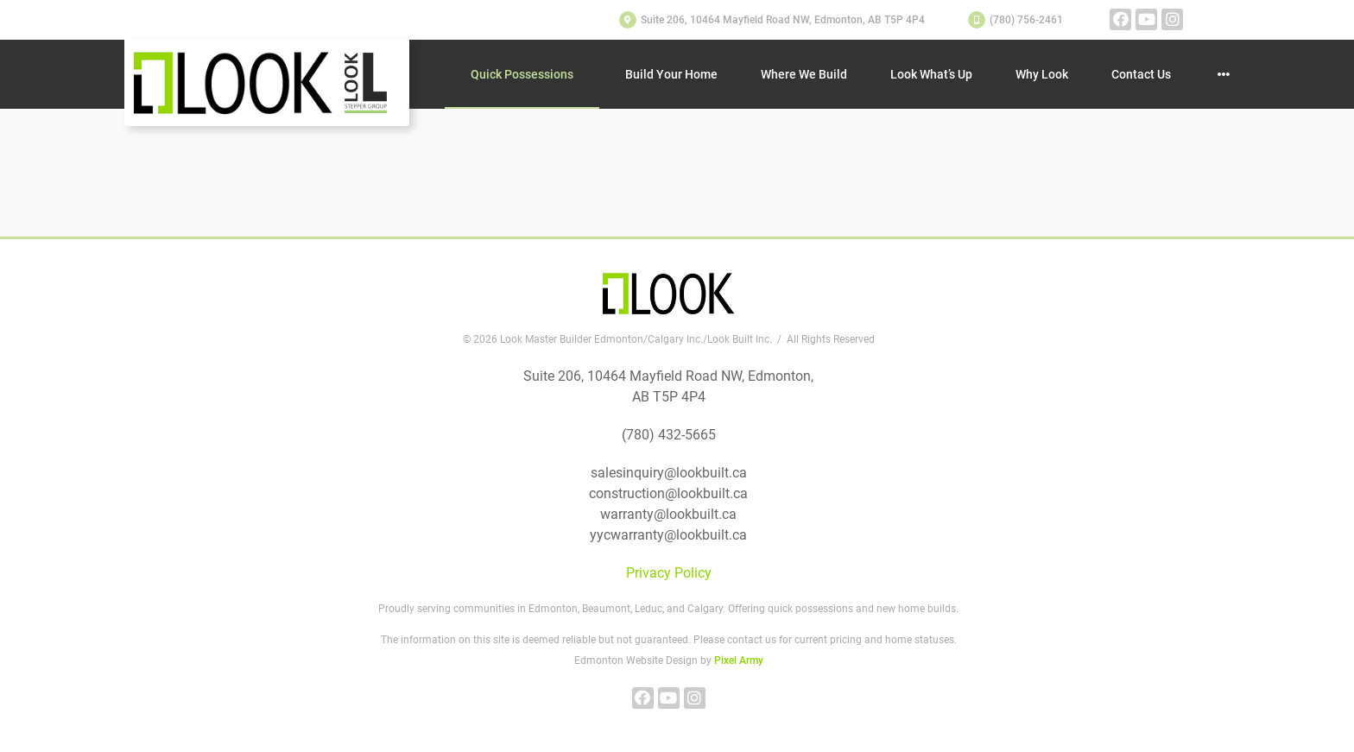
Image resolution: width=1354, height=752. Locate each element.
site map (395, 197)
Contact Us (1141, 74)
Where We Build (804, 74)
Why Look (1041, 74)
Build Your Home (671, 74)
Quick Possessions (522, 74)
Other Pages (1223, 74)
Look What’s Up (931, 74)
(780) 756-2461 (1026, 20)
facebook (1120, 19)
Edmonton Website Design (636, 660)
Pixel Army (738, 660)
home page (261, 197)
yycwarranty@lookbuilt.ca (668, 535)
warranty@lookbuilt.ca (668, 514)
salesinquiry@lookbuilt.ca (669, 472)
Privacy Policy (669, 573)
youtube (1146, 19)
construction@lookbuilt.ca (668, 493)
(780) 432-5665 (669, 435)
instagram (1172, 19)
